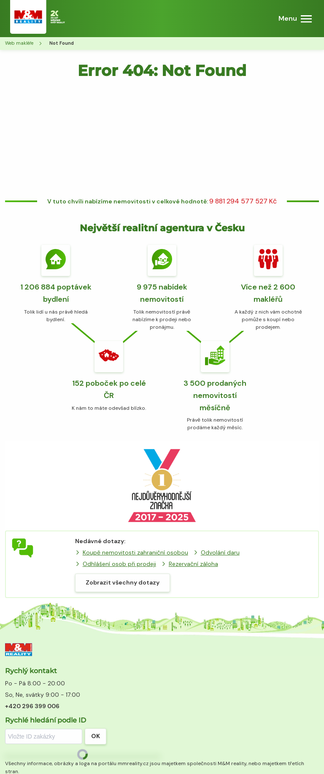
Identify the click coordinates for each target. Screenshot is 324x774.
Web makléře (19, 43)
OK (95, 736)
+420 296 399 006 (32, 706)
